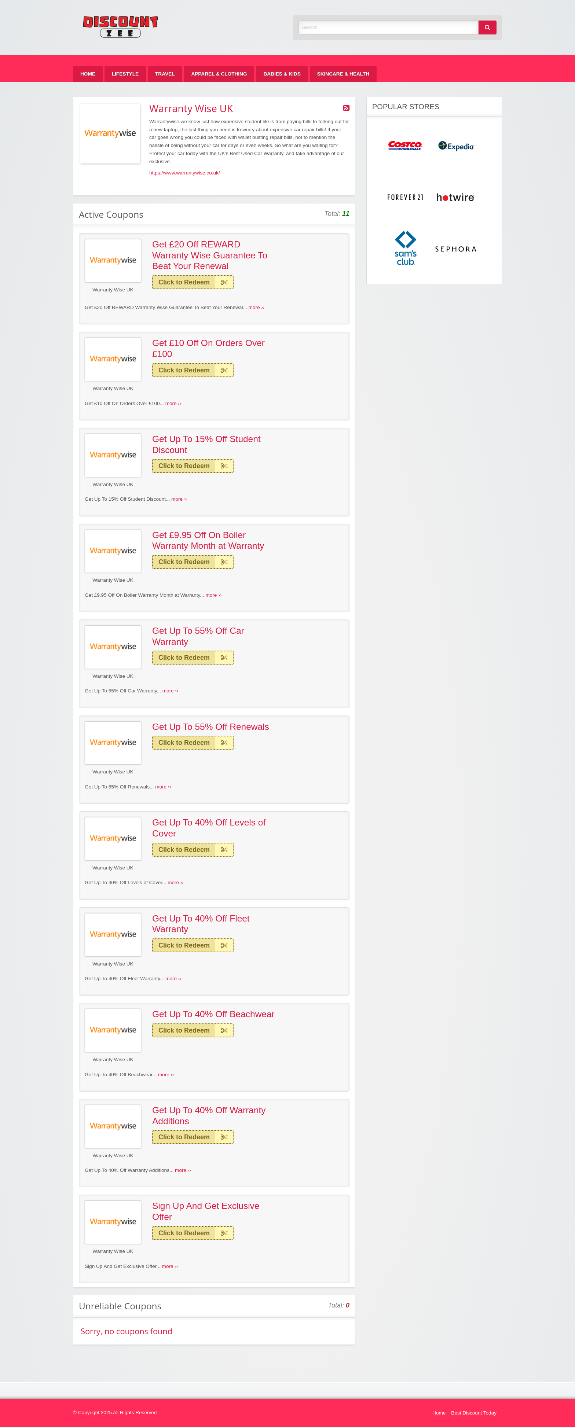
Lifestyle (125, 74)
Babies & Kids (281, 74)
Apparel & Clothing (219, 74)
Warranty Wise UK (112, 290)
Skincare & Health (343, 74)
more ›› (257, 307)
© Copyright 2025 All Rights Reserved (115, 1412)
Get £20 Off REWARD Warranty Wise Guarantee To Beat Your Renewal (209, 255)
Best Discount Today (474, 1413)
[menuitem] (88, 74)
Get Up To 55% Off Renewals (210, 727)
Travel (165, 74)
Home (87, 74)
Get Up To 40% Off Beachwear (213, 1014)
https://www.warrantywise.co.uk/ (184, 173)
